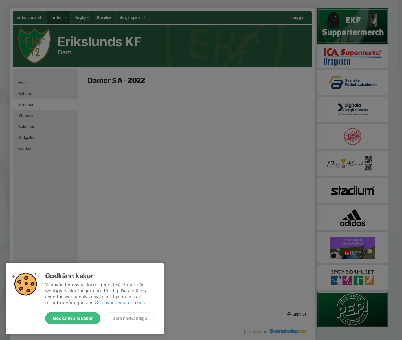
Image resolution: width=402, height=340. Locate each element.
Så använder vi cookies (120, 302)
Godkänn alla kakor (73, 318)
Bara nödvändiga (129, 318)
